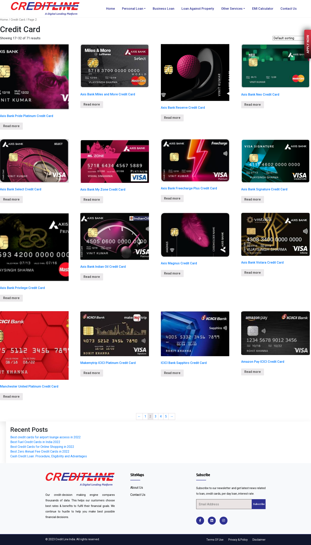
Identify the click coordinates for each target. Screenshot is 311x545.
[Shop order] (292, 38)
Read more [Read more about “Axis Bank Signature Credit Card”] (252, 199)
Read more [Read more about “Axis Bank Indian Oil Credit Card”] (92, 277)
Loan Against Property (197, 9)
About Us (136, 487)
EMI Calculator (262, 9)
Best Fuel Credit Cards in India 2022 (35, 442)
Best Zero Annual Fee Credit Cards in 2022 (39, 451)
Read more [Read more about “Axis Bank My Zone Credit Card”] (92, 199)
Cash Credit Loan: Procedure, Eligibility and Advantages (48, 456)
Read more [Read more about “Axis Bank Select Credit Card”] (11, 199)
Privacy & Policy (238, 539)
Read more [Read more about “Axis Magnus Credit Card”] (172, 273)
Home (110, 9)
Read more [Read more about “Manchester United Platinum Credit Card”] (11, 396)
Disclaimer (259, 539)
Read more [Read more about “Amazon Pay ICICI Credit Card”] (252, 372)
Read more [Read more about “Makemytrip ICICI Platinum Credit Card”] (92, 373)
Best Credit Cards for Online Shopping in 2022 (42, 447)
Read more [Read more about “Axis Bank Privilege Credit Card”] (11, 298)
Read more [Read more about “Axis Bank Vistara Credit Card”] (252, 272)
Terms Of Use (215, 539)
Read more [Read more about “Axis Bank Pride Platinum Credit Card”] (11, 126)
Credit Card (18, 19)
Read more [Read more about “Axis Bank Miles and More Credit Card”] (92, 104)
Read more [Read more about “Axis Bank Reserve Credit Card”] (172, 118)
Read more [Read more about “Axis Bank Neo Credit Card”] (252, 105)
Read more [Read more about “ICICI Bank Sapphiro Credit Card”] (172, 373)
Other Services (232, 9)
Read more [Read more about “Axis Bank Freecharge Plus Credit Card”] (172, 198)
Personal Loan (132, 9)
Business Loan (163, 9)
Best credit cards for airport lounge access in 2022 (45, 437)
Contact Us (288, 9)
